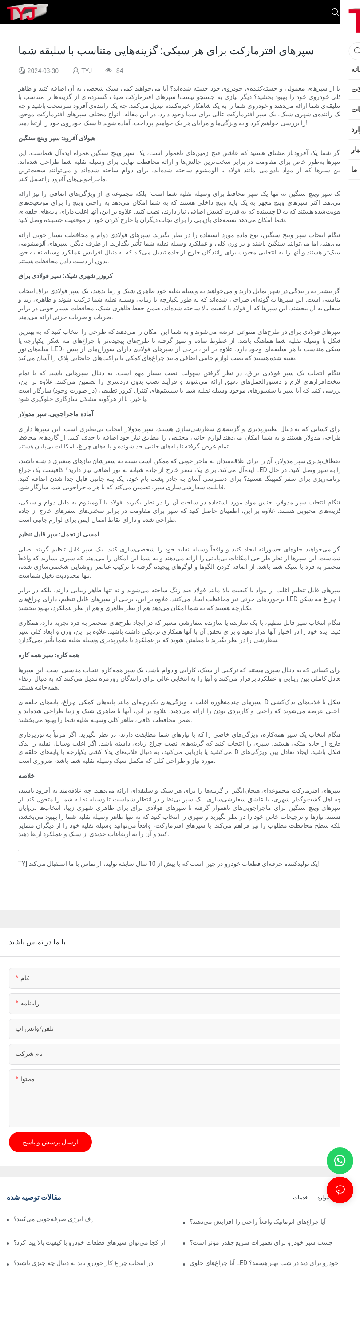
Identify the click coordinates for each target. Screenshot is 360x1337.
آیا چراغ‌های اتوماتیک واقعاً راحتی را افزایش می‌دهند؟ (258, 1221)
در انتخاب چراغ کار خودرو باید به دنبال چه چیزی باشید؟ (83, 1262)
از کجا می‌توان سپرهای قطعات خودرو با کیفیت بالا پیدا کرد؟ (89, 1242)
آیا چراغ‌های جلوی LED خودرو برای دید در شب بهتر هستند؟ (264, 1262)
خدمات (300, 1197)
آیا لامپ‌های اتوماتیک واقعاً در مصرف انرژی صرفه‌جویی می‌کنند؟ (53, 1218)
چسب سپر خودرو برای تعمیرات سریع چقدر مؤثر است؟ (261, 1242)
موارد (323, 1197)
